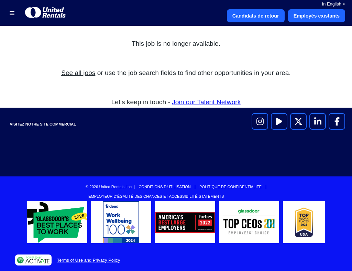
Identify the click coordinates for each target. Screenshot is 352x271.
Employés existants (317, 16)
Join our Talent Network (206, 102)
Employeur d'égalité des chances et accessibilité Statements (156, 196)
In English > (333, 4)
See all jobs (78, 72)
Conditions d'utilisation (165, 187)
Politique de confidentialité (230, 187)
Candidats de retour (255, 16)
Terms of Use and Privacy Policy (88, 260)
